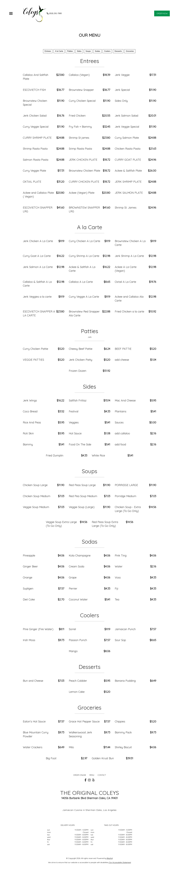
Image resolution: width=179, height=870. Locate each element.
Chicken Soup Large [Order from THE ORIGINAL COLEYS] (35, 485)
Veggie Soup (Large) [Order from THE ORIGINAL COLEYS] (81, 507)
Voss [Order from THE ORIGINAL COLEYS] (118, 577)
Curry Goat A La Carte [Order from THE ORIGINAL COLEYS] (37, 256)
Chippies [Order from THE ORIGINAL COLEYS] (120, 721)
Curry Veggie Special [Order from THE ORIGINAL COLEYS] (35, 126)
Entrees (48, 51)
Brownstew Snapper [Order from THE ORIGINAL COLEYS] (81, 90)
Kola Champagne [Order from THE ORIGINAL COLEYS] (80, 555)
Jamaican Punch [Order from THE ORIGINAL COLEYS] (125, 629)
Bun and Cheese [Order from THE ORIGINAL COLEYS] (33, 680)
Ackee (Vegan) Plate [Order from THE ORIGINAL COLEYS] (81, 192)
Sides (79, 51)
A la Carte (59, 51)
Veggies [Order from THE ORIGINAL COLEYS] (74, 422)
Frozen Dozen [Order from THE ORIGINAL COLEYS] (77, 370)
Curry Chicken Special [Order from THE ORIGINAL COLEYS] (82, 100)
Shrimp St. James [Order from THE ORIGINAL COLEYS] (125, 207)
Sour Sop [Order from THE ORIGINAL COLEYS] (120, 640)
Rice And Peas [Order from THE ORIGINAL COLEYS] (32, 422)
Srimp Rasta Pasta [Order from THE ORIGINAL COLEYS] (80, 148)
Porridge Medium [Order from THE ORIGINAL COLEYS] (125, 496)
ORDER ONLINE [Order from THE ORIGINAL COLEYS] (79, 775)
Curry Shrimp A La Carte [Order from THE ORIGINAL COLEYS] (84, 256)
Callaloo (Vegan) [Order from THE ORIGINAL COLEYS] (79, 75)
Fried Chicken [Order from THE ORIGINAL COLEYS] (77, 115)
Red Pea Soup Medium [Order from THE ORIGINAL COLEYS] (83, 496)
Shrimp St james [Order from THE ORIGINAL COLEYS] (79, 137)
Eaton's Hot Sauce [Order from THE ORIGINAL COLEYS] (34, 721)
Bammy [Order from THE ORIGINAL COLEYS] (28, 444)
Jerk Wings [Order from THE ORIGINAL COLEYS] (30, 400)
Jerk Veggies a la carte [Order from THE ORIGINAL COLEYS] (37, 296)
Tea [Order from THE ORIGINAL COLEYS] (117, 599)
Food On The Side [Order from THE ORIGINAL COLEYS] (80, 444)
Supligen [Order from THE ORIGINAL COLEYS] (28, 588)
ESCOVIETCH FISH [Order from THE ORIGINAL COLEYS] (34, 90)
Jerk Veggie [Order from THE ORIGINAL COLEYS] (122, 75)
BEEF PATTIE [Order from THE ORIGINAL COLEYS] (123, 348)
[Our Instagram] (89, 780)
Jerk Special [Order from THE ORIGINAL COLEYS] (122, 90)
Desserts (118, 51)
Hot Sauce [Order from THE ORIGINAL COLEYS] (75, 433)
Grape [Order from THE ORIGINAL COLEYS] (73, 577)
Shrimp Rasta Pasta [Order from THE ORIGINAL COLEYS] (35, 148)
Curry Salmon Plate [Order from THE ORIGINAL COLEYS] (127, 137)
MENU (91, 775)
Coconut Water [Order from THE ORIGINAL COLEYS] (78, 599)
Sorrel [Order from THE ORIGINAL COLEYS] (72, 629)
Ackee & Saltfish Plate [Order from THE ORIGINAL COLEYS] (128, 170)
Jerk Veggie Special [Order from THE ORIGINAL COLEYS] (127, 126)
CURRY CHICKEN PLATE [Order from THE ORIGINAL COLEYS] (84, 181)
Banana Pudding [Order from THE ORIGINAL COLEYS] (125, 680)
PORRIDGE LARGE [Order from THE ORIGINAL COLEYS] (126, 485)
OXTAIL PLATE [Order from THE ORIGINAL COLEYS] (32, 181)
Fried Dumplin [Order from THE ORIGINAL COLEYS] (54, 455)
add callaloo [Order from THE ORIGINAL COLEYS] (122, 433)
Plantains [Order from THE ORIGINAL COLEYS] (120, 411)
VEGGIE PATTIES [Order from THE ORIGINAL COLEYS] (33, 359)
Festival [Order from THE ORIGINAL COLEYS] (73, 411)
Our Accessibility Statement (120, 862)
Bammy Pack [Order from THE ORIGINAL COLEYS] (123, 732)
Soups (88, 51)
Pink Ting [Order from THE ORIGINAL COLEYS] (120, 555)
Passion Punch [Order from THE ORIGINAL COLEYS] (78, 640)
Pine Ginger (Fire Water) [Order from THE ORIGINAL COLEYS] (38, 629)
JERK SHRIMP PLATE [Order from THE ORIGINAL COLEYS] (128, 181)
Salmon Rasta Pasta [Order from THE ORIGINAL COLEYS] (35, 159)
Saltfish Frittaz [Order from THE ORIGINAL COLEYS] (78, 400)
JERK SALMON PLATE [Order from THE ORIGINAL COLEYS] (129, 192)
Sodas (97, 51)
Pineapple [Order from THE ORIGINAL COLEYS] (29, 555)
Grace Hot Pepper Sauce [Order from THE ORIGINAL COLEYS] (84, 721)
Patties (70, 51)
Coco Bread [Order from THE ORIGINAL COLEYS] (30, 411)
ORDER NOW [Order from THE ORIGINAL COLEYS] (162, 13)
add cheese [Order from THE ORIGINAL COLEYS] (122, 359)
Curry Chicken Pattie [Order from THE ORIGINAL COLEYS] (35, 348)
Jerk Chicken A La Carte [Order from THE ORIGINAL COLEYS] (38, 241)
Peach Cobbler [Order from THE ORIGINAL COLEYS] (78, 680)
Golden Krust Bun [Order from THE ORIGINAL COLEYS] (103, 758)
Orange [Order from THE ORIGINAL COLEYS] (27, 577)
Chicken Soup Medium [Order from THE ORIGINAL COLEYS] (36, 496)
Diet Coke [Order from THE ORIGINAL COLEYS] (29, 599)
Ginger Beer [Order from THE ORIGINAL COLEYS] (30, 566)
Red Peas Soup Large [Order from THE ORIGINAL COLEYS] (82, 485)
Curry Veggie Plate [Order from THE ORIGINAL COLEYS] (34, 170)
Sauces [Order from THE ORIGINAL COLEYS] (119, 422)
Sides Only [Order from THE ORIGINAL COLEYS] (121, 100)
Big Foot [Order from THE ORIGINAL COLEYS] (51, 758)
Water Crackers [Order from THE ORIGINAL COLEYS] (32, 747)
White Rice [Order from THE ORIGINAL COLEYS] (98, 455)
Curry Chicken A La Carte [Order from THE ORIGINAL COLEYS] (84, 241)
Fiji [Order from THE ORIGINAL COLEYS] (116, 588)
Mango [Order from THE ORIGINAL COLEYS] (73, 651)
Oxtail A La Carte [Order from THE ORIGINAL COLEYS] (125, 281)
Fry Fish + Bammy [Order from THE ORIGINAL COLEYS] (80, 126)
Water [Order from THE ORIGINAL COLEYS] (118, 566)
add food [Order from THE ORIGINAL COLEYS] (120, 444)
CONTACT (102, 775)
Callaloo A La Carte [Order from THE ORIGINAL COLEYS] (81, 281)
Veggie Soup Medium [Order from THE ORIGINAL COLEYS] (36, 507)
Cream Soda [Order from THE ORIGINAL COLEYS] (76, 566)
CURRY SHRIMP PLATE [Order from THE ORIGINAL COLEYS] (37, 137)
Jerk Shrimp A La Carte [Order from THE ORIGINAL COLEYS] (129, 256)
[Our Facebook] (85, 780)
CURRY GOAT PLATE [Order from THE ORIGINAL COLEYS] (128, 159)
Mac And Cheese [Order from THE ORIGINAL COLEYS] (125, 400)
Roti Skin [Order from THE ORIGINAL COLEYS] (28, 433)
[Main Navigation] (11, 13)
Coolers (107, 51)
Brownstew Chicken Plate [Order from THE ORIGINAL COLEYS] (84, 170)
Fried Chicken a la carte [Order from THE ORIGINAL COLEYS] (129, 311)
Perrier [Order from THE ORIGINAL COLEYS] (73, 588)
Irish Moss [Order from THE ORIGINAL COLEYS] (29, 640)
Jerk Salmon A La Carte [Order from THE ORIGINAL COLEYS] (38, 267)
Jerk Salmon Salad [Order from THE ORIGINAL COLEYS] (126, 115)
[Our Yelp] (93, 780)
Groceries (130, 51)
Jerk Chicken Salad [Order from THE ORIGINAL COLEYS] (35, 115)
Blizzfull (110, 858)
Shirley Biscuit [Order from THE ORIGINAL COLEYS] (123, 747)
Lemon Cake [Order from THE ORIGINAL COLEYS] (77, 691)
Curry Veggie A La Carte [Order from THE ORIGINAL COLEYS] (84, 296)
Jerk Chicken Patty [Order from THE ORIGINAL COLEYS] (80, 359)
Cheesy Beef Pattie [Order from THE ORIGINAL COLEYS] (80, 348)
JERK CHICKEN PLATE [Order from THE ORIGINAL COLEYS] (83, 159)
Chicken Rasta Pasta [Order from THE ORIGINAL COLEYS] (127, 148)
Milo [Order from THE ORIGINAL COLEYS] (71, 747)
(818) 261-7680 (54, 13)
